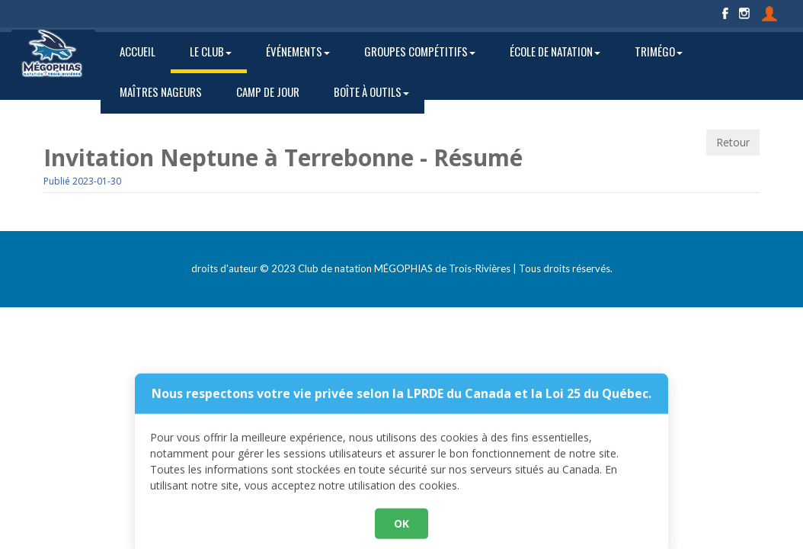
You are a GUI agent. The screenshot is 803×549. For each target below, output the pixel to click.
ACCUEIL (137, 51)
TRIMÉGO (659, 51)
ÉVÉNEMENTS (298, 51)
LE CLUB (211, 51)
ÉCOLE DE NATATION (555, 51)
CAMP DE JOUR (267, 91)
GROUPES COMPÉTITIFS (419, 51)
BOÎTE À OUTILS (371, 91)
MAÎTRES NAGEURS (161, 91)
